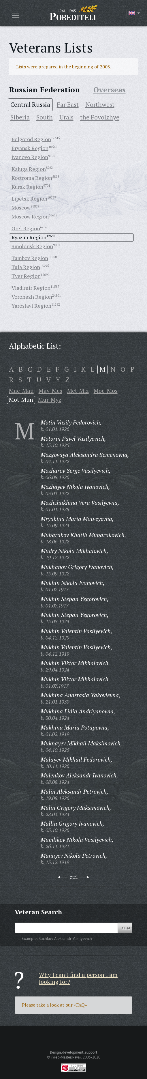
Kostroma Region (32, 177)
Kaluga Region (29, 168)
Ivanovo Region (30, 157)
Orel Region (26, 228)
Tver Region (26, 275)
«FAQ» (80, 1005)
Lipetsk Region (29, 198)
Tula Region (26, 266)
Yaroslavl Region (31, 305)
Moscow (21, 207)
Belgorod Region (31, 139)
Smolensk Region (32, 246)
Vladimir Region (31, 287)
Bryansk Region (30, 148)
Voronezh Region (32, 296)
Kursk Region (27, 186)
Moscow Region (30, 216)
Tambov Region (30, 258)
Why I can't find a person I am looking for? (78, 978)
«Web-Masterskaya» (66, 1057)
